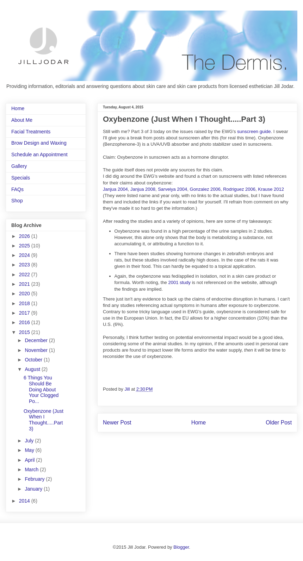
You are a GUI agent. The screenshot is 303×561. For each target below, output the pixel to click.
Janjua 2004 (115, 189)
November (37, 350)
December (37, 340)
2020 (25, 293)
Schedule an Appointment (39, 154)
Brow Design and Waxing (39, 143)
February (35, 479)
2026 (25, 236)
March (32, 469)
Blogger (181, 547)
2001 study (179, 282)
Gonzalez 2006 (205, 189)
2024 (25, 255)
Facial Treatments (30, 131)
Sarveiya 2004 (172, 189)
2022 (25, 274)
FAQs (17, 189)
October (34, 360)
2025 (25, 245)
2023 (25, 264)
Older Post (279, 423)
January (34, 489)
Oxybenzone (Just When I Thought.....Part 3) (43, 419)
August (33, 369)
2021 (25, 284)
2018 (25, 303)
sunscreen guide (254, 131)
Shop (17, 200)
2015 (25, 332)
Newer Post (117, 423)
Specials (20, 178)
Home (198, 423)
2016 (25, 322)
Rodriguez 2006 (239, 189)
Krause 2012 (271, 189)
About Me (21, 120)
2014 (25, 501)
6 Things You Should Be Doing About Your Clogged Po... (41, 389)
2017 (25, 313)
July (30, 440)
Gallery (19, 166)
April (30, 460)
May (30, 450)
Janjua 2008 (142, 189)
